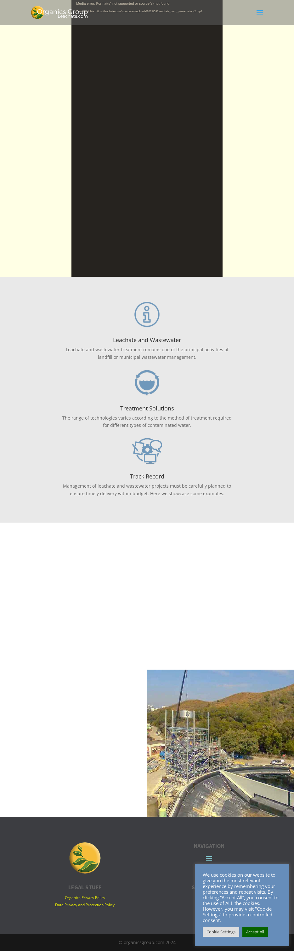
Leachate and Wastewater (147, 340)
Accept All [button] (255, 932)
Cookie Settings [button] (220, 932)
